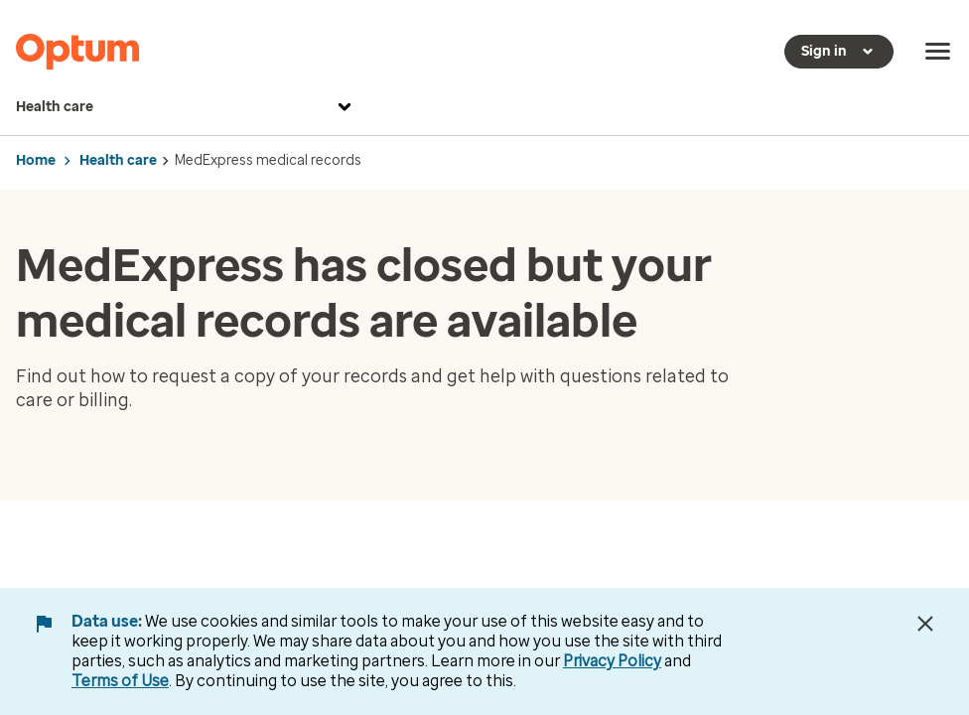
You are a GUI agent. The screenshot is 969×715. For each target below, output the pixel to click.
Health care (186, 107)
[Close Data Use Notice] (925, 624)
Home (36, 160)
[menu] (938, 52)
